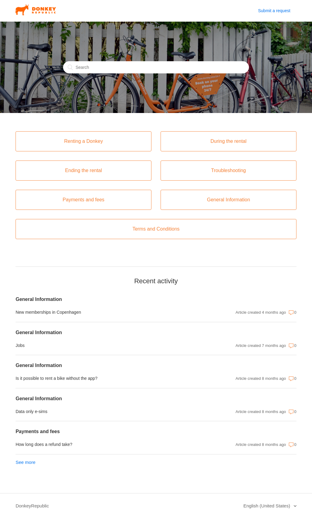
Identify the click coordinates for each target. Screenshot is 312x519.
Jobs (20, 345)
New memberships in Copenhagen (48, 312)
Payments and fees (38, 431)
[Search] (156, 67)
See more (25, 462)
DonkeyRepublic (32, 505)
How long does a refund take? (44, 444)
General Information (39, 299)
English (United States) (267, 505)
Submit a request (274, 10)
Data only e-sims (31, 411)
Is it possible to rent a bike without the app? (57, 378)
